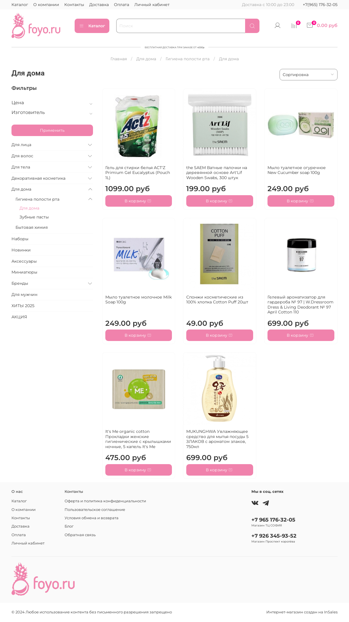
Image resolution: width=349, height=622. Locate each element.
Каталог (19, 4)
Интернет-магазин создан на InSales (302, 612)
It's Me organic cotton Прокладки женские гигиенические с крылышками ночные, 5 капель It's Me (138, 439)
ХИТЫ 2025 (22, 305)
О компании (46, 4)
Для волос (22, 155)
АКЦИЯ (19, 316)
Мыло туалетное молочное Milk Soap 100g (138, 299)
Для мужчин (24, 294)
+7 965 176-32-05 (273, 519)
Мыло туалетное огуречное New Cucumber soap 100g (296, 170)
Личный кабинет (152, 4)
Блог (69, 526)
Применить (52, 130)
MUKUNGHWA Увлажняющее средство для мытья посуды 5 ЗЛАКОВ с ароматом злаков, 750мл (217, 439)
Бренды (19, 283)
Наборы (19, 238)
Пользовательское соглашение (95, 509)
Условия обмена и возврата (92, 518)
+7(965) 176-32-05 (320, 4)
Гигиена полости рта (188, 58)
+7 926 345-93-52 (273, 535)
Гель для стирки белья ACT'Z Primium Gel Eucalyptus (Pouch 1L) (137, 172)
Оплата (121, 4)
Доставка (99, 4)
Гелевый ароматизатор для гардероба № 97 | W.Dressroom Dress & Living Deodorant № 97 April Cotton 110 (300, 304)
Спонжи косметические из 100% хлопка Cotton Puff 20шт (217, 299)
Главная (118, 58)
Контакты (74, 4)
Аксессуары (24, 261)
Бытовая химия (31, 227)
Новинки (21, 250)
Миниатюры (24, 272)
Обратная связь (80, 535)
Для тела (20, 167)
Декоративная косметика (38, 178)
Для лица (21, 144)
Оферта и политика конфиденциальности (105, 501)
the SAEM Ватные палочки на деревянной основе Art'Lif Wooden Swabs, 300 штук (216, 172)
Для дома (146, 58)
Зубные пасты (34, 217)
